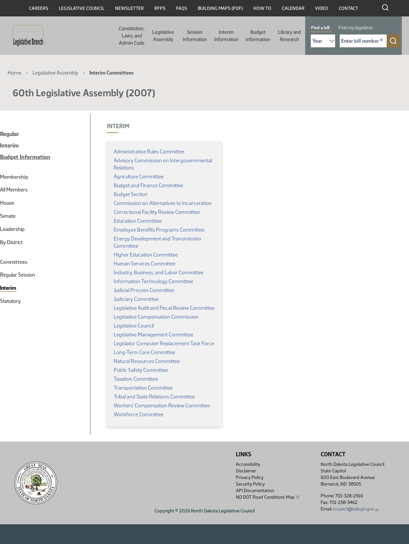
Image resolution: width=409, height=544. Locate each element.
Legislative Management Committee (153, 334)
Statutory (10, 301)
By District (11, 242)
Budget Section (131, 194)
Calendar (293, 8)
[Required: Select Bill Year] (322, 41)
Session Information (195, 35)
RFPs (160, 8)
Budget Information (258, 35)
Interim (9, 145)
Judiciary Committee (136, 299)
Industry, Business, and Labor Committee (158, 272)
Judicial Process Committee (144, 290)
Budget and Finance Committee (148, 185)
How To (262, 8)
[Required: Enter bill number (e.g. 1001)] (363, 41)
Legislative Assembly (163, 35)
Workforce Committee (139, 414)
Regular (9, 134)
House (7, 203)
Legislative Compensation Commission (156, 317)
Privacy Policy (249, 477)
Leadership (12, 229)
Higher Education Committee (146, 255)
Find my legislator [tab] (355, 28)
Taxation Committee (136, 379)
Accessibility (248, 464)
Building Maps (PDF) (220, 8)
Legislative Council (81, 8)
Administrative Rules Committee (149, 151)
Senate (7, 216)
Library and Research (289, 35)
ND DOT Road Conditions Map (268, 497)
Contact (348, 8)
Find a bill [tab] (320, 28)
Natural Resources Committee (147, 361)
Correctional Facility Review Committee (157, 212)
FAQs (181, 8)
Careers (38, 8)
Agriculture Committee (139, 176)
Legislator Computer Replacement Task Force (164, 343)
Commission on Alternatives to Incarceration (163, 203)
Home (14, 73)
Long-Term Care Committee (144, 352)
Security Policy (250, 484)
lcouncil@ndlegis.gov (356, 509)
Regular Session (17, 275)
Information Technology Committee (153, 281)
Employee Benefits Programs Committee (159, 230)
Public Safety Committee (141, 370)
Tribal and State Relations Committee (154, 397)
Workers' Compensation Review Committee (162, 405)
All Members (14, 190)
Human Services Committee (144, 264)
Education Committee (138, 221)
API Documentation (255, 490)
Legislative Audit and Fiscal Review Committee (164, 308)
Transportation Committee (143, 388)
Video (321, 8)
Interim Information (226, 35)
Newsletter (129, 8)
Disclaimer (246, 471)
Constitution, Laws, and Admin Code (132, 36)
